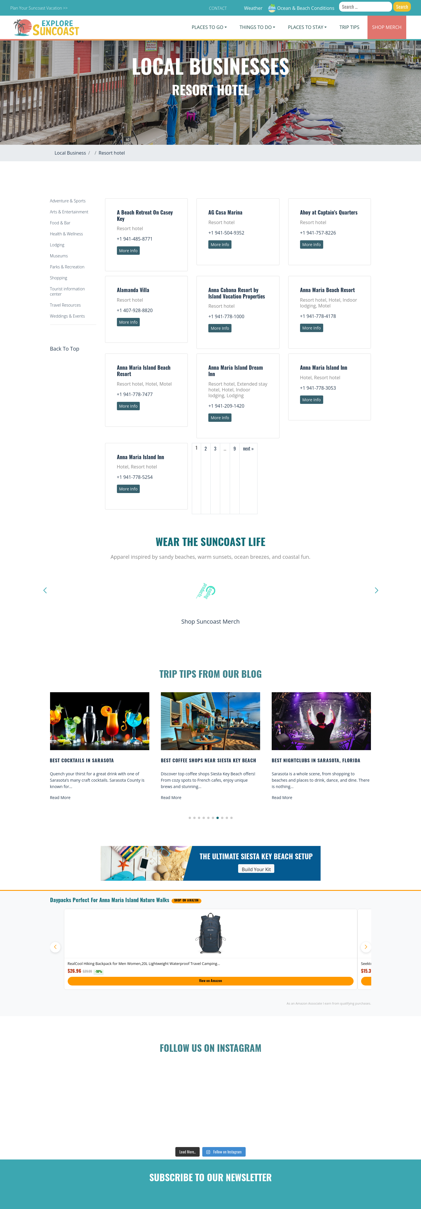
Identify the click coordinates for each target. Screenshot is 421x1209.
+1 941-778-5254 (135, 477)
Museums (59, 256)
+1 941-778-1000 (226, 316)
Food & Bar (60, 223)
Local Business (70, 153)
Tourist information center (67, 291)
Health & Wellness (66, 234)
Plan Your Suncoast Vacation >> (38, 8)
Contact (218, 8)
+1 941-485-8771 (135, 239)
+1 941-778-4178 (318, 316)
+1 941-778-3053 (318, 388)
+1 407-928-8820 (135, 310)
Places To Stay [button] (305, 27)
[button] (190, 818)
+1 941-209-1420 (226, 406)
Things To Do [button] (256, 27)
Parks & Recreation (67, 267)
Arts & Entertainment (69, 212)
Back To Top (65, 348)
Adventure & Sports (68, 201)
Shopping (58, 278)
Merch (387, 27)
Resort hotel (112, 153)
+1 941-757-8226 (318, 233)
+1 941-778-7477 (135, 394)
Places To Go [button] (207, 27)
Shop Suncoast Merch (210, 621)
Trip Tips (349, 27)
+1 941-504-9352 (226, 233)
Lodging (57, 245)
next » (248, 448)
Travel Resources (65, 305)
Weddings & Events (67, 316)
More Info (128, 250)
